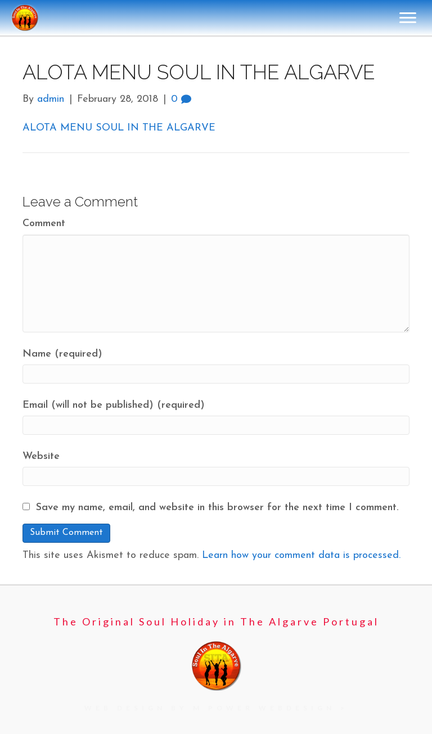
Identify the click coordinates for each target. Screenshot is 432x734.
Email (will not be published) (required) (113, 405)
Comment (43, 223)
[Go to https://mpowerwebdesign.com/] (216, 708)
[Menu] (408, 18)
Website (41, 456)
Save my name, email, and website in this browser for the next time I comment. (217, 507)
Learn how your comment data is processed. (301, 555)
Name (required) (62, 354)
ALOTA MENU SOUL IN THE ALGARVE (118, 128)
